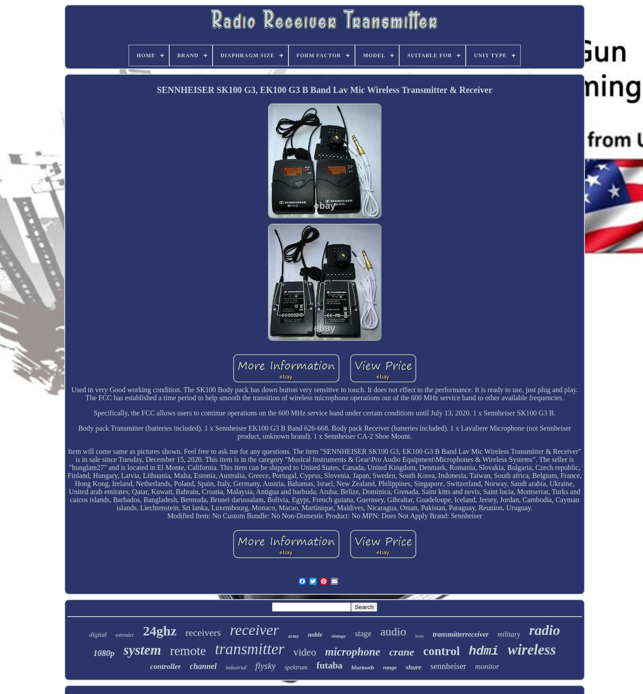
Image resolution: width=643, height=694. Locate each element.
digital (98, 634)
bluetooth (362, 667)
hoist (419, 636)
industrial (235, 667)
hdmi (484, 651)
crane (401, 652)
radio (544, 630)
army (293, 636)
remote (188, 650)
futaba (329, 665)
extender (125, 635)
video (304, 652)
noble (315, 634)
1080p (104, 653)
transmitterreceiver (461, 634)
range (390, 667)
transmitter (249, 649)
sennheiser (448, 666)
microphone (352, 652)
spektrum (295, 667)
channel (203, 666)
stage (363, 633)
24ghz (159, 630)
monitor (487, 666)
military (508, 634)
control (441, 651)
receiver (254, 630)
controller (165, 666)
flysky (265, 666)
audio (393, 631)
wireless (532, 650)
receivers (203, 632)
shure (414, 667)
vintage (338, 636)
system (142, 650)
